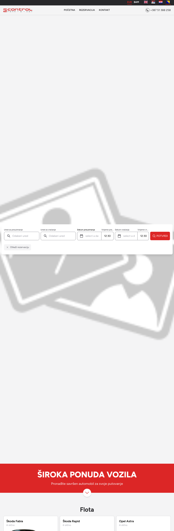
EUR (129, 2)
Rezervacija (87, 10)
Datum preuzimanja (86, 230)
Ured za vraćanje (48, 230)
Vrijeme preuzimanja (107, 230)
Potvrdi (160, 236)
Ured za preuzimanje (13, 230)
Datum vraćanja (122, 230)
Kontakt (104, 10)
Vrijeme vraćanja (143, 230)
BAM (136, 2)
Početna (69, 10)
